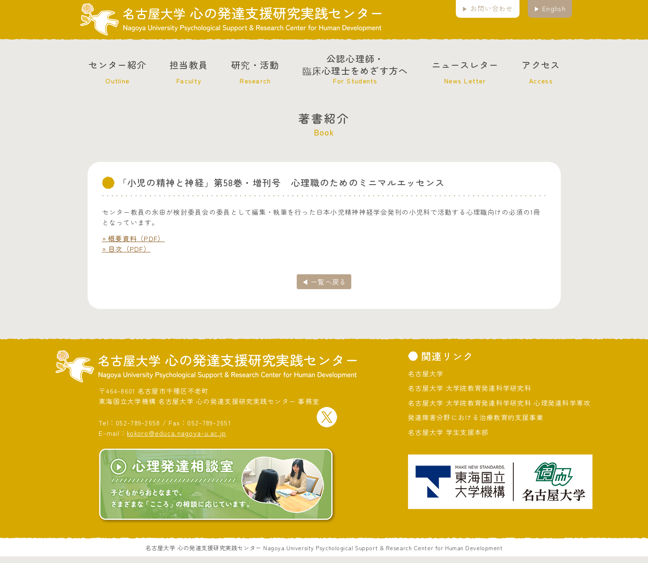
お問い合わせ (491, 8)
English (554, 8)
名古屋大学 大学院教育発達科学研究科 (469, 388)
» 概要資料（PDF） (133, 238)
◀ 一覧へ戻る (324, 282)
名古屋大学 (425, 373)
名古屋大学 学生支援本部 (448, 432)
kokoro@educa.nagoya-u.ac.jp (176, 433)
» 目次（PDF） (126, 249)
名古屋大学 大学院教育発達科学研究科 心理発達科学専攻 (499, 403)
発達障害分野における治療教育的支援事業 (475, 417)
